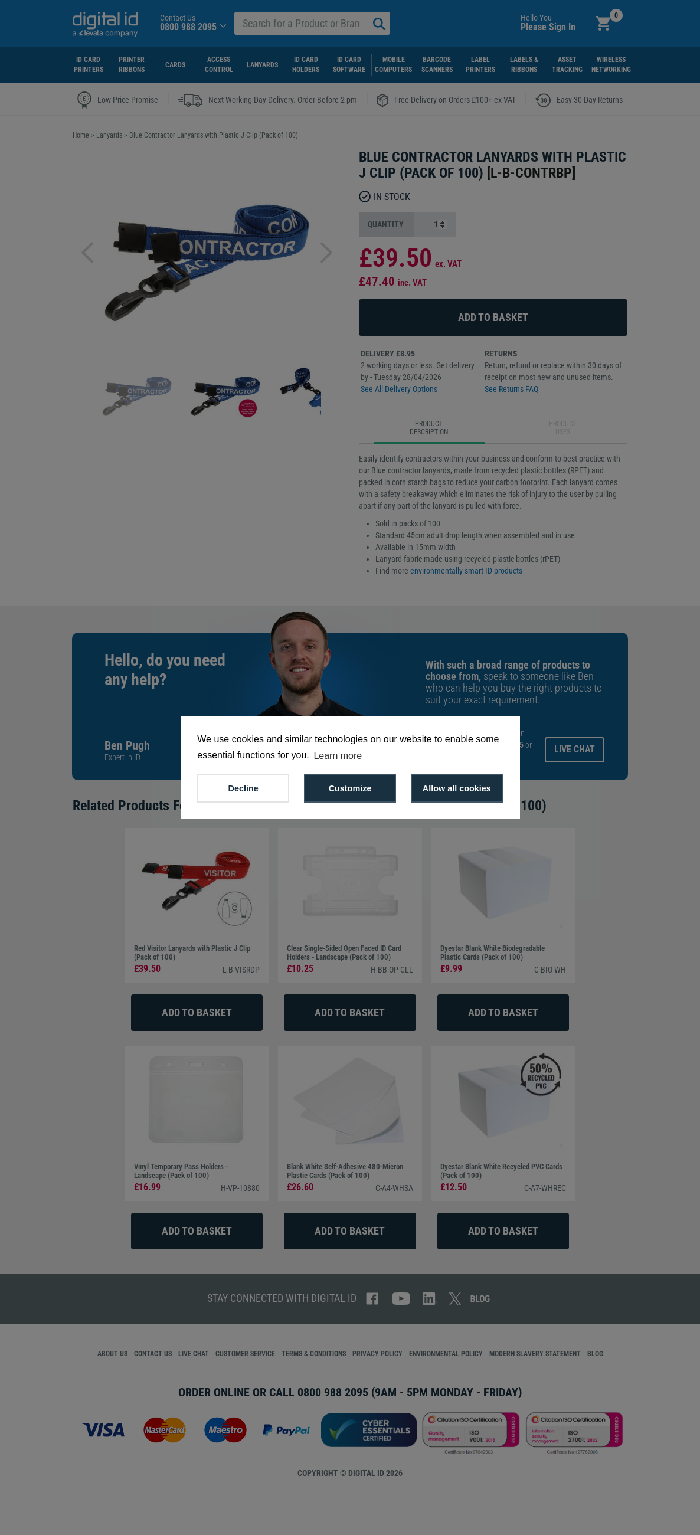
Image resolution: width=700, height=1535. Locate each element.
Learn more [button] (337, 756)
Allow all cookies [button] (457, 788)
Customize (350, 788)
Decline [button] (243, 788)
